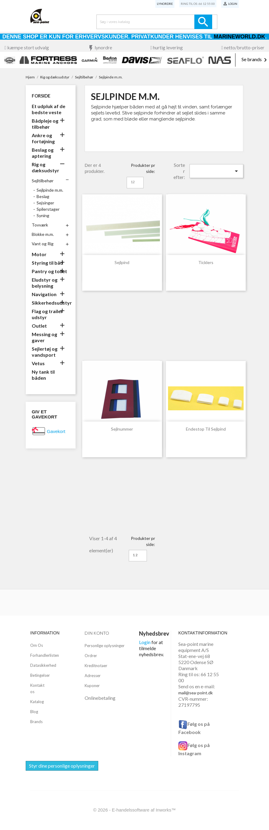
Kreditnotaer (96, 665)
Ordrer (91, 655)
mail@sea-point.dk (195, 692)
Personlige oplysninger (105, 645)
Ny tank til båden (43, 375)
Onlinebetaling (100, 698)
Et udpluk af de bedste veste (48, 109)
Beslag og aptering (42, 153)
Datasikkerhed (43, 665)
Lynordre (165, 3)
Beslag (43, 196)
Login (145, 642)
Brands (36, 721)
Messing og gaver (44, 337)
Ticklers (205, 262)
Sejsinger (45, 202)
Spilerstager (48, 209)
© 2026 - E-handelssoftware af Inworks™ (134, 809)
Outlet (39, 326)
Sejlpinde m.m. (50, 190)
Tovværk (40, 224)
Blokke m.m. (43, 234)
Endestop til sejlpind (206, 429)
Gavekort (56, 431)
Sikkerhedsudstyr (51, 303)
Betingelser (40, 675)
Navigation (44, 294)
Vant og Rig (42, 243)
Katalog (37, 701)
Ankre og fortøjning (43, 138)
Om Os (36, 645)
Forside (41, 95)
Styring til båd (47, 263)
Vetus (38, 363)
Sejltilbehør (42, 180)
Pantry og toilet (49, 271)
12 (133, 182)
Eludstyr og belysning (44, 283)
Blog (34, 711)
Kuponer (92, 685)
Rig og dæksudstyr (45, 167)
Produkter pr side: (143, 168)
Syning (43, 215)
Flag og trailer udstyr (47, 314)
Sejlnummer (122, 429)
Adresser (93, 675)
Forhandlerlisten (44, 655)
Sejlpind (122, 262)
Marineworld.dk (239, 37)
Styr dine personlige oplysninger (62, 766)
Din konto (97, 633)
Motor (39, 254)
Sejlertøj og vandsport (44, 352)
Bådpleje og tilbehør (45, 124)
